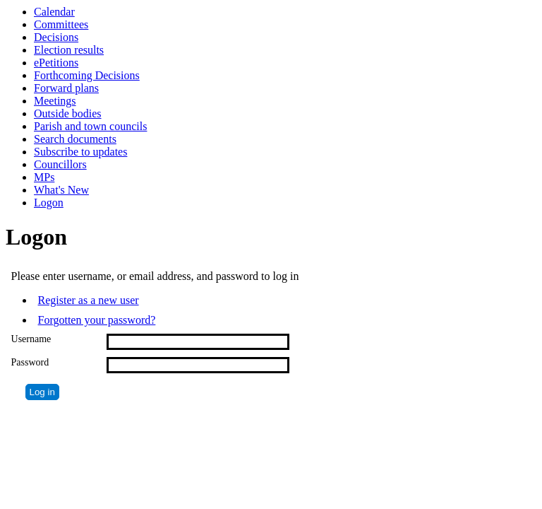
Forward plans (66, 88)
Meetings (55, 101)
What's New (61, 190)
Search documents (75, 139)
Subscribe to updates (80, 152)
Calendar (54, 12)
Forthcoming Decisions (87, 75)
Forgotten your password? (97, 320)
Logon (49, 203)
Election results (69, 50)
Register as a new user (88, 300)
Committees (61, 24)
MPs (44, 177)
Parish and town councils (90, 126)
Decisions (56, 37)
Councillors (60, 164)
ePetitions (56, 63)
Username (31, 339)
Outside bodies (68, 113)
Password (30, 362)
